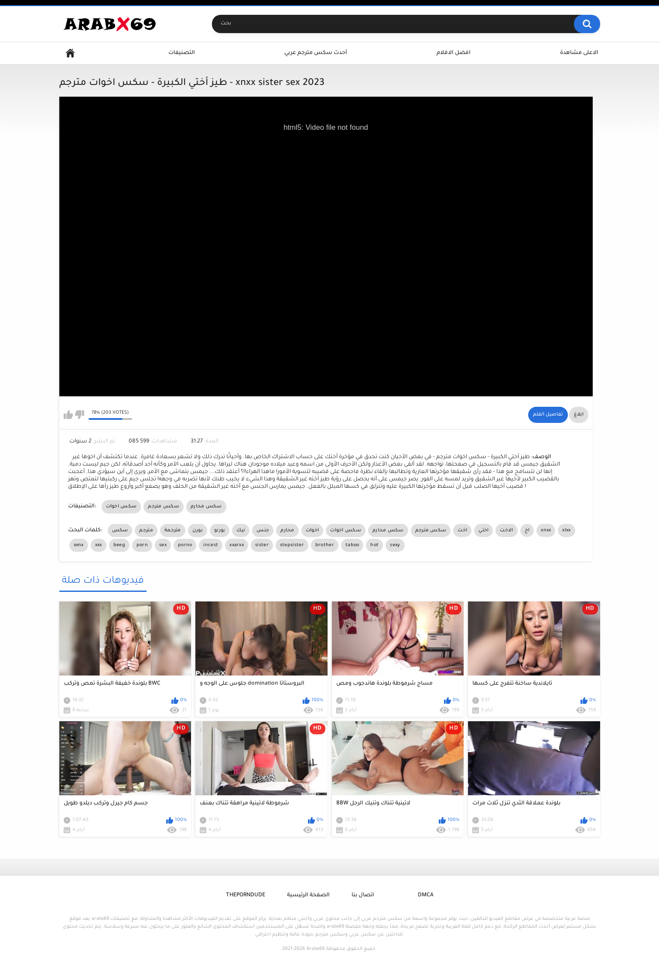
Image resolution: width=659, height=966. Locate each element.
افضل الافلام (454, 53)
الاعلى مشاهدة (579, 53)
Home (70, 53)
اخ (527, 530)
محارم (287, 530)
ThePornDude (245, 895)
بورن (197, 530)
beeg (119, 545)
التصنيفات (181, 53)
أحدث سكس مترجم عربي (315, 53)
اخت (462, 530)
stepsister (292, 545)
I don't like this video (79, 414)
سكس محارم (206, 506)
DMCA (426, 895)
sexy (395, 545)
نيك (240, 530)
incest (210, 545)
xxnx (79, 545)
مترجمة (172, 530)
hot (374, 545)
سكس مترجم (163, 506)
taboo (352, 545)
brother (324, 545)
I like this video (68, 414)
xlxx (566, 530)
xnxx (546, 530)
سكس (120, 530)
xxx (98, 545)
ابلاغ (579, 414)
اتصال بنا (363, 895)
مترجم (146, 530)
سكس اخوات (121, 506)
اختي (483, 530)
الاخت (506, 530)
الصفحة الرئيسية (308, 895)
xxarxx (236, 545)
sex (163, 545)
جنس (262, 530)
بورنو (219, 530)
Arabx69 (315, 949)
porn (142, 545)
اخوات (312, 530)
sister (262, 545)
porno (185, 545)
